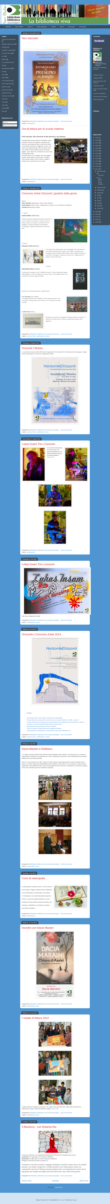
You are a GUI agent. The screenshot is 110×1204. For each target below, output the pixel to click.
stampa (4, 108)
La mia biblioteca (7, 62)
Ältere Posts (84, 1181)
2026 (97, 137)
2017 (97, 161)
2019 (97, 156)
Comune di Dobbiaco (99, 93)
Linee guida (71, 26)
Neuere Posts (26, 1181)
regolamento (5, 93)
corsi (3, 56)
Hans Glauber (19, 26)
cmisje (62, 1200)
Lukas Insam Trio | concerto (38, 564)
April (98, 203)
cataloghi (4, 47)
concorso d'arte (31, 336)
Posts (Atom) (59, 1187)
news (47, 432)
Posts (5, 122)
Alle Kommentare (9, 125)
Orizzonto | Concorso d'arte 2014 (41, 634)
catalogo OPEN (97, 78)
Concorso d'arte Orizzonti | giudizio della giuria (49, 193)
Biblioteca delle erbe (8, 44)
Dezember (100, 171)
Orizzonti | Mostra (32, 348)
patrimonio (5, 87)
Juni (98, 198)
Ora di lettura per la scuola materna (43, 128)
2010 (97, 219)
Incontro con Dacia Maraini (38, 927)
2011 (97, 217)
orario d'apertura (7, 83)
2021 (97, 150)
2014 (97, 169)
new (3, 71)
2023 (97, 145)
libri (3, 65)
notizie (48, 336)
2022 (97, 148)
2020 (97, 153)
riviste (3, 99)
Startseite (8, 26)
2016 (97, 164)
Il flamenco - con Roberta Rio (39, 1126)
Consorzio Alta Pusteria (100, 96)
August (99, 192)
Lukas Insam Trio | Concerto (38, 444)
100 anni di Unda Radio (9, 39)
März (98, 205)
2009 (97, 222)
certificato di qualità (7, 50)
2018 (97, 158)
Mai (98, 200)
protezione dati (6, 90)
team (3, 111)
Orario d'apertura (42, 26)
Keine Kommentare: (67, 121)
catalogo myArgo (98, 75)
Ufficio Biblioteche (98, 99)
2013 (97, 211)
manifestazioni (31, 123)
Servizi (62, 26)
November (100, 187)
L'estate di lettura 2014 (35, 1017)
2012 (97, 214)
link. (47, 1160)
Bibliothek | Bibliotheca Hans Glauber (100, 63)
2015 (97, 166)
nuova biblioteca (6, 80)
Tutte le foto (50, 457)
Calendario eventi (98, 85)
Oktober (99, 190)
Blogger (74, 1200)
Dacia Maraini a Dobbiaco (37, 748)
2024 (97, 143)
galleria (4, 59)
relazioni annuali (6, 96)
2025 (97, 140)
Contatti (53, 26)
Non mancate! (30, 38)
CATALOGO (82, 26)
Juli (98, 195)
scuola (4, 102)
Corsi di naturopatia (33, 878)
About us (30, 26)
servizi (4, 105)
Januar (99, 208)
